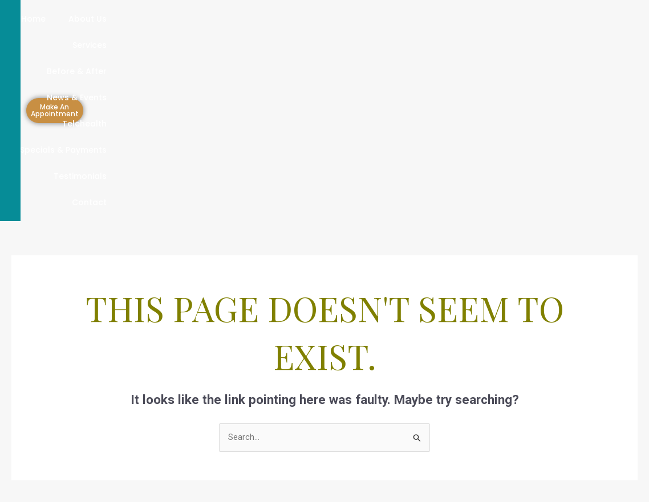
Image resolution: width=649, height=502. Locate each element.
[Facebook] (419, 442)
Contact (507, 45)
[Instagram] (469, 442)
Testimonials (441, 45)
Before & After (236, 19)
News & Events (318, 19)
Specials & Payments (482, 19)
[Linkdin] (444, 442)
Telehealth (393, 19)
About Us (107, 19)
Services (166, 19)
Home (52, 19)
